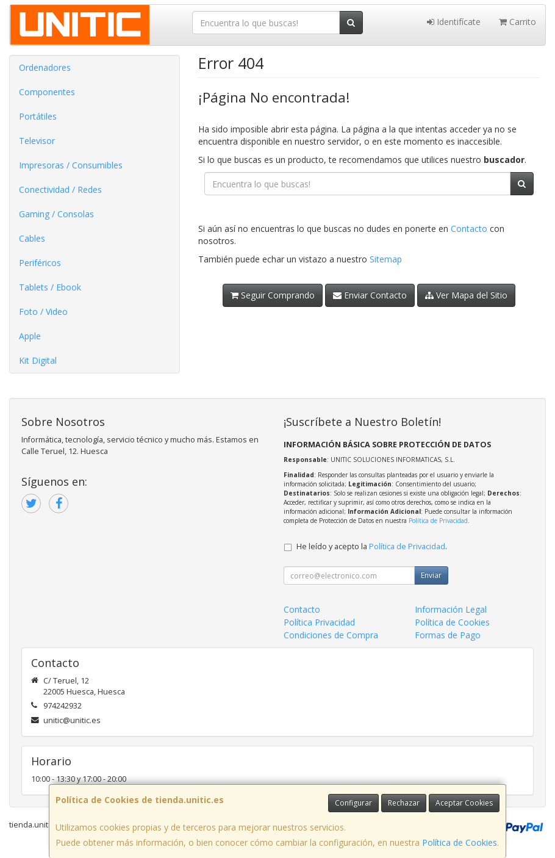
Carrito (517, 21)
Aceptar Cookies (464, 803)
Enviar (431, 575)
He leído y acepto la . (371, 546)
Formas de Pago (448, 635)
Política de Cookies (459, 842)
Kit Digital (38, 360)
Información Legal (451, 609)
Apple (30, 336)
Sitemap (386, 259)
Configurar (353, 803)
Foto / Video (43, 311)
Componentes (47, 92)
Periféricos (40, 263)
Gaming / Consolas (56, 214)
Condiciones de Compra (331, 635)
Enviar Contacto (370, 295)
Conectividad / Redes (60, 189)
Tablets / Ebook (50, 287)
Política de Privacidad (438, 520)
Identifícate (454, 21)
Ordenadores (45, 67)
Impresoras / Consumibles (71, 165)
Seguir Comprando (273, 295)
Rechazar (404, 803)
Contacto (469, 228)
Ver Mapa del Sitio (466, 295)
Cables (32, 238)
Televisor (37, 140)
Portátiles (38, 116)
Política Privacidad (319, 622)
